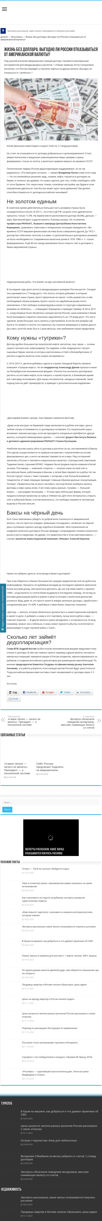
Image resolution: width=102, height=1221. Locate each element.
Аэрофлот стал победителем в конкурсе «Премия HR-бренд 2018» (57, 1057)
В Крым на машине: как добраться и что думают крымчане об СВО (57, 941)
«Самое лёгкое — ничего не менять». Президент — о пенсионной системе (26, 720)
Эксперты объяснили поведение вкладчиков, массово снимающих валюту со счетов (76, 722)
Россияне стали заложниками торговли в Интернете (50, 1042)
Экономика (16, 37)
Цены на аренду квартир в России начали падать (48, 999)
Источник (12, 683)
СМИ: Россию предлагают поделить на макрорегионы (50, 767)
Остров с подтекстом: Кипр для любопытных (49, 1140)
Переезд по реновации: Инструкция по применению (49, 1028)
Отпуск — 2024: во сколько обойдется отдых (45, 868)
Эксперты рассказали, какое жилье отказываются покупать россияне (41, 30)
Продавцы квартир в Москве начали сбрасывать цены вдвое (54, 984)
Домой (4, 37)
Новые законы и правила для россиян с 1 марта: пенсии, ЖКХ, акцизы (59, 955)
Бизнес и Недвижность (50, 8)
